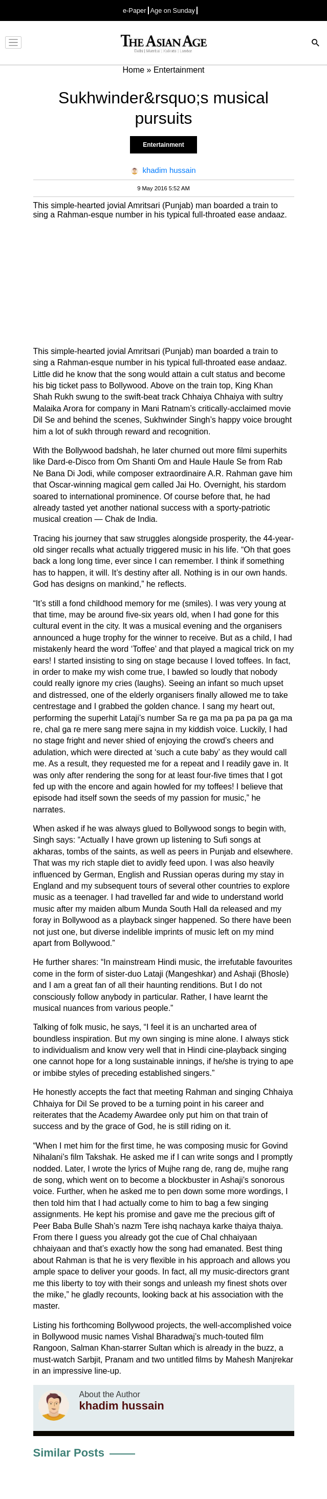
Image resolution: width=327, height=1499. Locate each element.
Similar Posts (68, 1452)
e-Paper (134, 10)
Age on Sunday (172, 10)
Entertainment (163, 144)
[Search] (315, 44)
